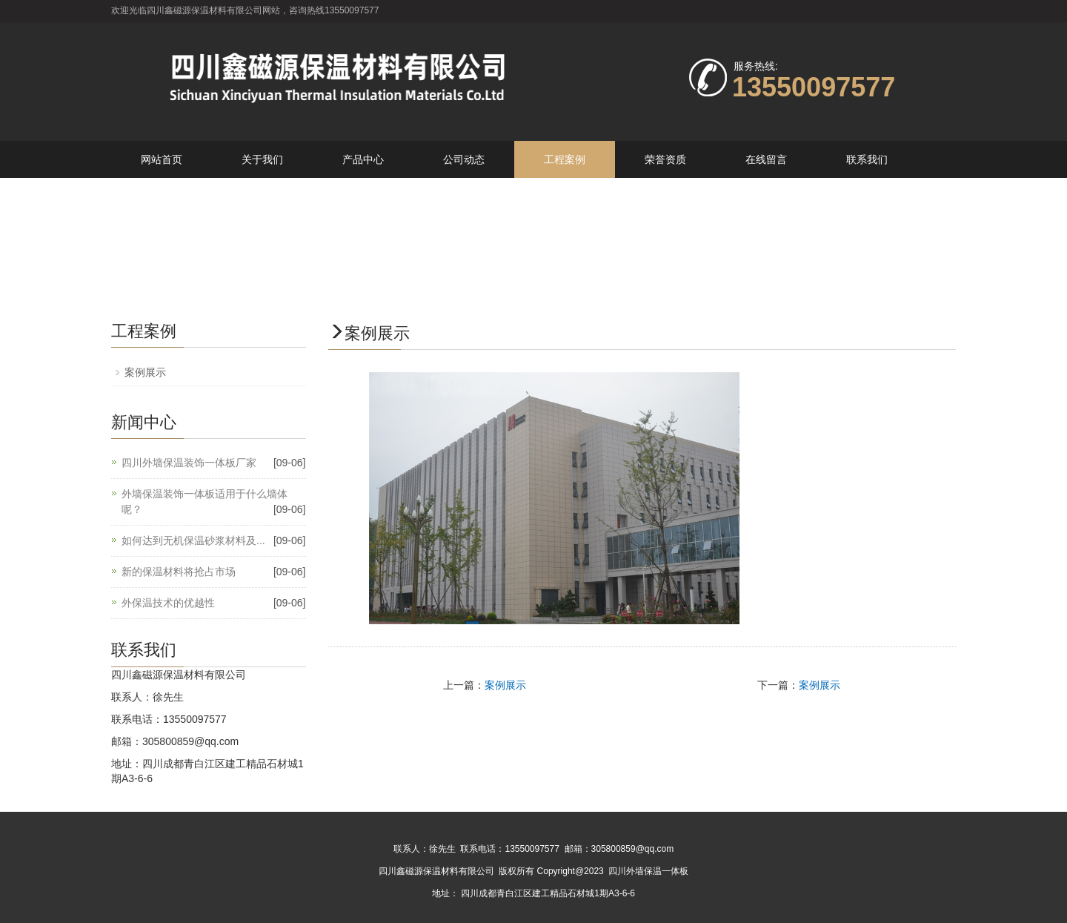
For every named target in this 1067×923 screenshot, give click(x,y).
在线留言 (766, 159)
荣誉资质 (665, 159)
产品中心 (363, 159)
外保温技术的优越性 (168, 603)
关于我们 (262, 159)
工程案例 (564, 159)
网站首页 (161, 159)
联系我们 (867, 159)
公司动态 (464, 159)
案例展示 (505, 685)
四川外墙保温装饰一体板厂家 (189, 463)
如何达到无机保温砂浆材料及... (193, 540)
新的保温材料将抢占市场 (179, 572)
